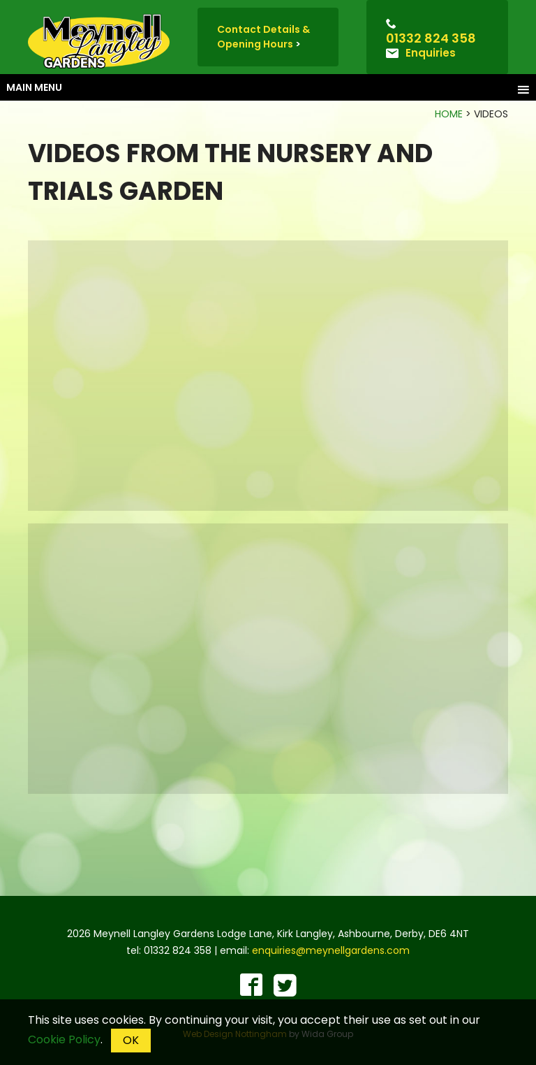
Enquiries (430, 52)
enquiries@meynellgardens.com (331, 950)
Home (449, 114)
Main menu (268, 88)
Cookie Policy (64, 1039)
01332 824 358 (431, 38)
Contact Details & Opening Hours (263, 36)
